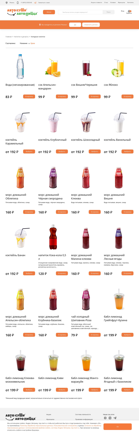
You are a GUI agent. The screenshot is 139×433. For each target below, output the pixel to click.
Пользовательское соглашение (65, 426)
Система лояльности (83, 414)
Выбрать (29, 151)
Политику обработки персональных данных (36, 426)
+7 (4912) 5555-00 (24, 3)
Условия (113, 2)
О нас (106, 2)
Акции (48, 414)
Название (23, 43)
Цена (33, 43)
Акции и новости (96, 2)
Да (75, 25)
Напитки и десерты (21, 37)
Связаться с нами (42, 3)
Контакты (130, 2)
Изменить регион (91, 25)
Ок (118, 427)
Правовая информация (84, 419)
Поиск (109, 12)
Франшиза (121, 2)
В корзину (29, 96)
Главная (9, 37)
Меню (49, 12)
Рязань (10, 3)
